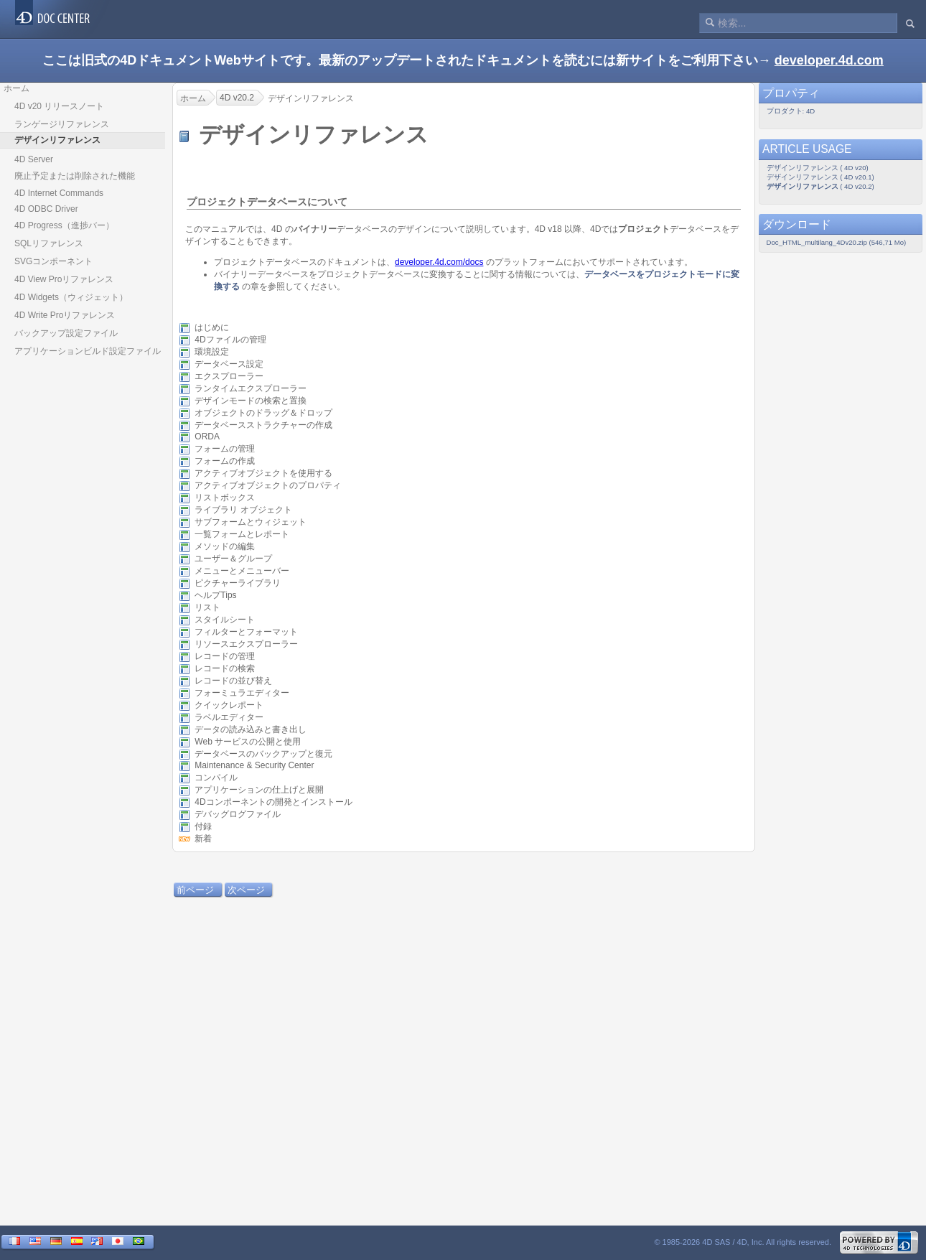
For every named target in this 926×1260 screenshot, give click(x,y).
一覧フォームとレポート (242, 534)
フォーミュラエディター (242, 693)
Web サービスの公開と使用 (248, 742)
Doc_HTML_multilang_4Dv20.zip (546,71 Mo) (837, 242)
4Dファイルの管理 (230, 340)
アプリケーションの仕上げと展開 (259, 790)
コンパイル (216, 778)
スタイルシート (225, 620)
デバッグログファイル (238, 814)
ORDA (207, 437)
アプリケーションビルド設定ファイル (87, 351)
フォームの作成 (225, 461)
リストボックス (225, 498)
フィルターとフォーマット (246, 632)
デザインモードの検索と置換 (251, 401)
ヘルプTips (215, 595)
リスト (207, 607)
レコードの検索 (225, 668)
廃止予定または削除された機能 (74, 176)
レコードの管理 (225, 656)
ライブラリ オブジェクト (243, 510)
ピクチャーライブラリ (238, 583)
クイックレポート (229, 705)
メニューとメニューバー (242, 571)
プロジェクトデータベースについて (267, 201)
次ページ (246, 890)
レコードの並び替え (233, 681)
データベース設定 (229, 364)
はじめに (212, 327)
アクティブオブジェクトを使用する (263, 473)
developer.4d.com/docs (439, 262)
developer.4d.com (829, 60)
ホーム (16, 88)
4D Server (33, 159)
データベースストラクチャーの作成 (263, 425)
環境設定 (212, 352)
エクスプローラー (229, 376)
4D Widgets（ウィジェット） (71, 297)
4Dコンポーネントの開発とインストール (273, 802)
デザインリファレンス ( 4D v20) (818, 168)
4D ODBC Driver (46, 209)
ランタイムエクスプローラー (251, 388)
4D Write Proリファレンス (64, 315)
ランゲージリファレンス (61, 124)
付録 (203, 826)
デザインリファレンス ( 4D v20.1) (820, 177)
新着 (203, 839)
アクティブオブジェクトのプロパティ (268, 485)
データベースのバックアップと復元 (263, 754)
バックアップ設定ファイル (66, 333)
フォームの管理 (225, 449)
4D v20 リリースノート (59, 106)
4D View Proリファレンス (63, 279)
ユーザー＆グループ (233, 559)
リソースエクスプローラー (246, 644)
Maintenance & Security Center (254, 766)
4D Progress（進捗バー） (64, 225)
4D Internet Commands (58, 193)
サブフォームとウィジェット (251, 522)
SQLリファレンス (48, 243)
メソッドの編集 (225, 546)
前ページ (195, 890)
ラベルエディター (229, 717)
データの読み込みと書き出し (251, 729)
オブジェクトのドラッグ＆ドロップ (263, 413)
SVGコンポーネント (53, 261)
